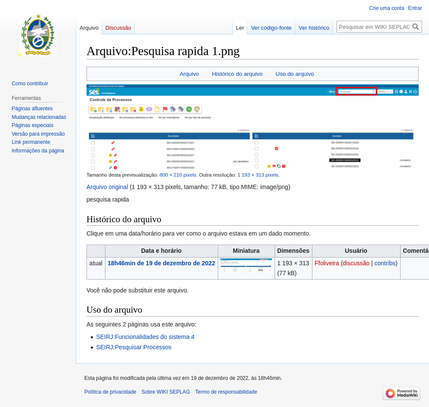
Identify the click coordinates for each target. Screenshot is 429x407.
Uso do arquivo (295, 74)
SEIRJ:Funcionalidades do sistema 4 (145, 336)
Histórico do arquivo (237, 74)
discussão (356, 263)
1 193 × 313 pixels (258, 174)
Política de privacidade (110, 392)
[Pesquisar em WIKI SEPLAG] (379, 27)
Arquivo (189, 74)
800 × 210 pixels (178, 174)
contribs (384, 263)
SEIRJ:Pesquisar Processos (133, 347)
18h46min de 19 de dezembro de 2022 (161, 263)
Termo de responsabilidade (226, 392)
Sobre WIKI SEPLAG (166, 392)
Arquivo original (107, 186)
